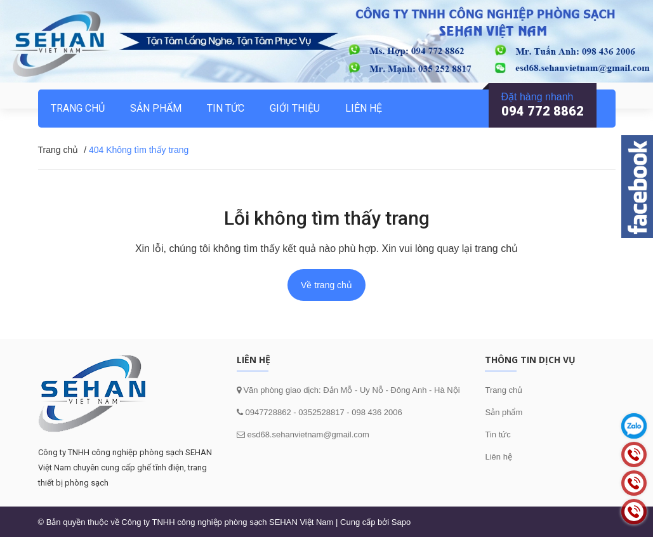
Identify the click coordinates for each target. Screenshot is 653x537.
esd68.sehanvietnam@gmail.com (308, 434)
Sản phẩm (155, 108)
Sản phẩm (503, 412)
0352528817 (321, 412)
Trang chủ (78, 108)
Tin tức (497, 434)
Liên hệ (498, 456)
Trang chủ (503, 390)
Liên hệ (363, 108)
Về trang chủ (326, 285)
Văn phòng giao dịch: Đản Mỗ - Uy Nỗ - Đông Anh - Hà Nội (350, 390)
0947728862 (267, 412)
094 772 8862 (542, 111)
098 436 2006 (377, 412)
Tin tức (225, 108)
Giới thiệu (295, 108)
